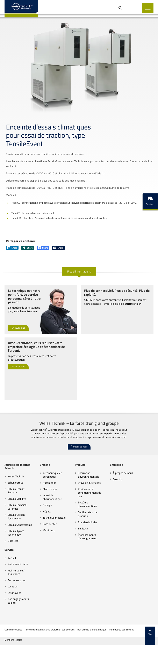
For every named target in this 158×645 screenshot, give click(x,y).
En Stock (83, 528)
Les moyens (14, 593)
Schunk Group (15, 482)
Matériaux (49, 530)
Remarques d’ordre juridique (91, 629)
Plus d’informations (79, 271)
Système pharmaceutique (87, 504)
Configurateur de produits (88, 514)
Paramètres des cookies (121, 629)
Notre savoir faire (18, 564)
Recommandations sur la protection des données (50, 629)
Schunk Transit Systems (16, 491)
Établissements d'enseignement (87, 537)
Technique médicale (54, 518)
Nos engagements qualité (18, 601)
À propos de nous (79, 446)
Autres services (17, 580)
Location (12, 586)
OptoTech (13, 541)
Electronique (50, 489)
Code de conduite (13, 629)
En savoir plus (18, 327)
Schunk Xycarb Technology (16, 533)
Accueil (12, 558)
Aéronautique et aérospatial (52, 475)
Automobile (49, 483)
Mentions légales (13, 640)
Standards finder (87, 522)
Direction (118, 479)
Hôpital (47, 511)
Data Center (50, 524)
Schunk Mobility (17, 499)
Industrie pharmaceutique (52, 497)
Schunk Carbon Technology (16, 516)
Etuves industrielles (89, 483)
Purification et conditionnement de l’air (89, 492)
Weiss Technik (16, 476)
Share (12, 247)
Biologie (47, 505)
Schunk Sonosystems (20, 525)
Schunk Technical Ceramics (17, 507)
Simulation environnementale (88, 475)
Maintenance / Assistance (16, 572)
